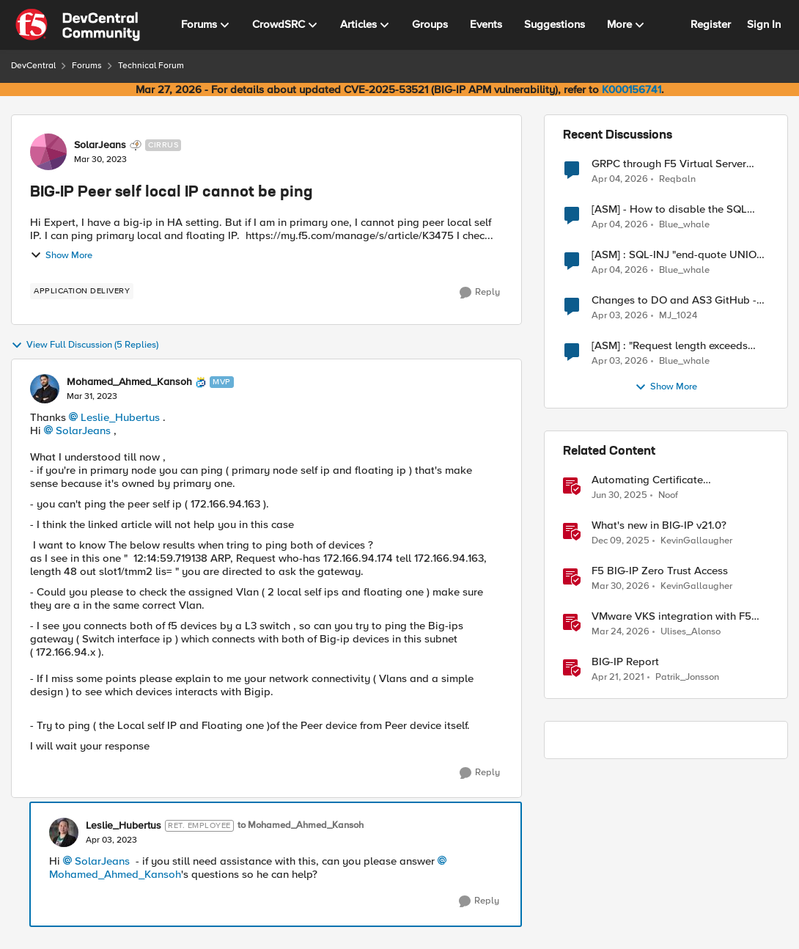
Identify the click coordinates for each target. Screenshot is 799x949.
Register (711, 24)
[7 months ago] (620, 541)
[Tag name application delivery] (81, 291)
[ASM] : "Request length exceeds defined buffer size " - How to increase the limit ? (670, 346)
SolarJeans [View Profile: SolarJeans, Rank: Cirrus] (100, 145)
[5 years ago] (618, 678)
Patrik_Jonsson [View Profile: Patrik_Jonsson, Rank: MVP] (687, 677)
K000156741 (631, 89)
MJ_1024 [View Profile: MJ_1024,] (678, 315)
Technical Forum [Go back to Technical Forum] (151, 65)
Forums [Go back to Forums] (87, 65)
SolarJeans (83, 430)
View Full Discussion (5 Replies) (84, 345)
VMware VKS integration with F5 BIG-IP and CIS (671, 616)
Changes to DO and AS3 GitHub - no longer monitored (674, 300)
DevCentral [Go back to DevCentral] (33, 65)
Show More (61, 255)
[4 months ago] (620, 179)
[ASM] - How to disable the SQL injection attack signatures (669, 209)
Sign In (764, 24)
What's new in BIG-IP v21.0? (659, 525)
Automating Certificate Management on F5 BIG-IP (656, 480)
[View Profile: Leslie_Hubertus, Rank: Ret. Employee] (63, 832)
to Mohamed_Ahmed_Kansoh (301, 825)
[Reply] (480, 292)
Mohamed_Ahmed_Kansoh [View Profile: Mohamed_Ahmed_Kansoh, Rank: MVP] (129, 382)
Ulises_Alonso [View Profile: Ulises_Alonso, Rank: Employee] (690, 631)
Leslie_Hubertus (120, 417)
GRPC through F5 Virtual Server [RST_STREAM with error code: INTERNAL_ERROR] (669, 164)
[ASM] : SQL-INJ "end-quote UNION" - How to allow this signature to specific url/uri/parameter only (680, 255)
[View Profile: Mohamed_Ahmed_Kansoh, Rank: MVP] (44, 388)
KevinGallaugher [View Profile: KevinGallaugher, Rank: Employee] (696, 540)
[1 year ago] (619, 496)
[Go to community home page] (77, 25)
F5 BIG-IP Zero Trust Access (660, 571)
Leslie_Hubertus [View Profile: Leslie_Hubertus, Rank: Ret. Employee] (123, 826)
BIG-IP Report (625, 662)
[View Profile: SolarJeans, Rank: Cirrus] (48, 151)
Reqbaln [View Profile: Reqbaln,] (677, 178)
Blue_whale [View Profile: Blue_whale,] (684, 224)
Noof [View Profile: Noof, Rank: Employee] (668, 495)
